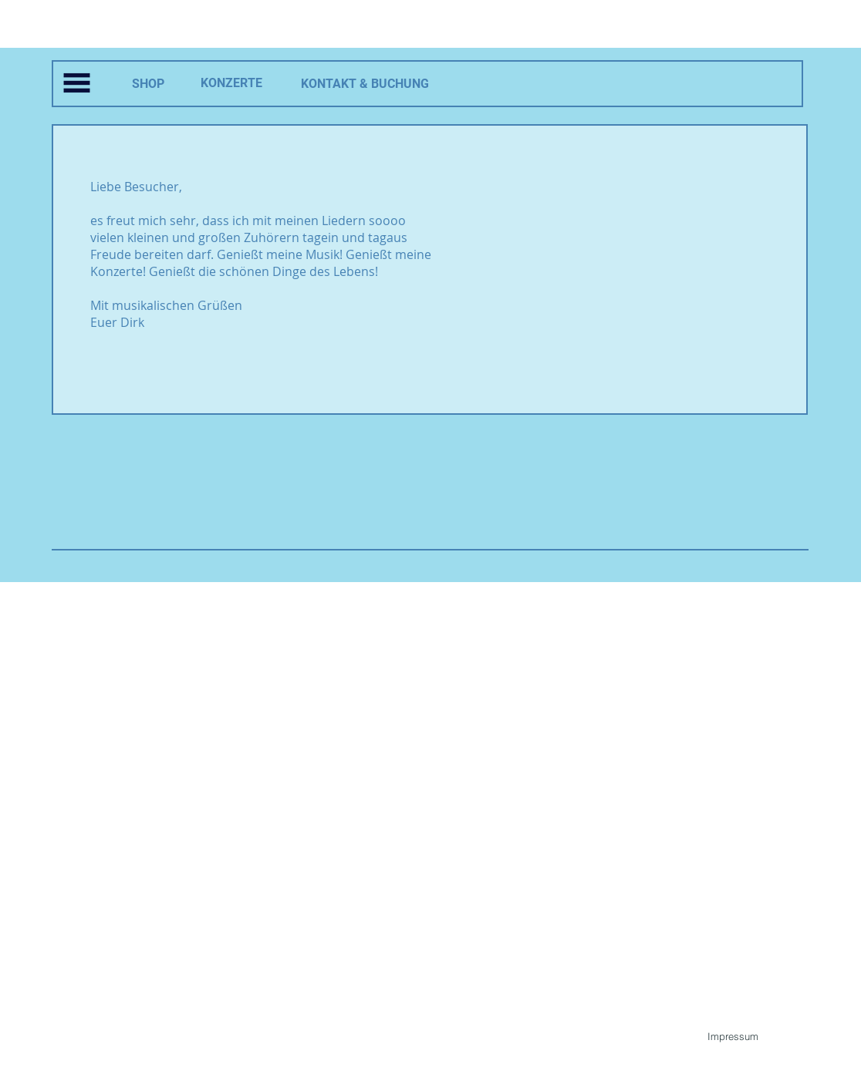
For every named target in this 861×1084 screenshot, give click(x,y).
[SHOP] (148, 84)
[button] (76, 83)
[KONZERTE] (231, 84)
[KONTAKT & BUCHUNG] (365, 84)
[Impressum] (733, 1036)
